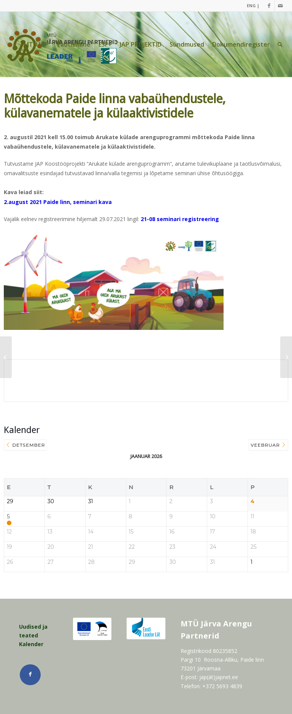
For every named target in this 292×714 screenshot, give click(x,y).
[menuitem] (251, 6)
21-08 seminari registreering (180, 219)
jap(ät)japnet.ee (218, 677)
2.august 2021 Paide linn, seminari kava (58, 202)
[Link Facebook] (269, 5)
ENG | (253, 5)
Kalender (31, 644)
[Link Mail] (280, 5)
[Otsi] (280, 44)
